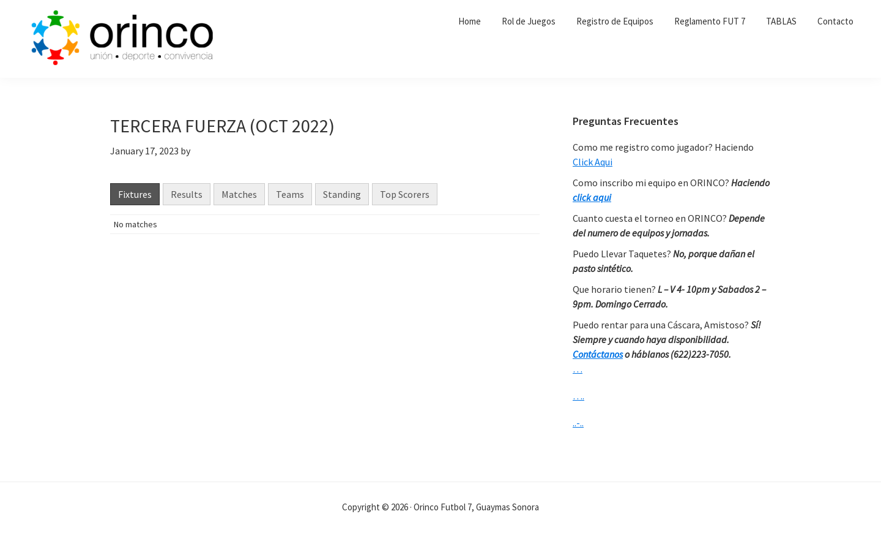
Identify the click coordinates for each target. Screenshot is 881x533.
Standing (342, 194)
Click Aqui (592, 162)
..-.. (578, 423)
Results (187, 194)
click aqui (592, 197)
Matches (239, 194)
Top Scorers (404, 194)
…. (578, 396)
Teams (290, 194)
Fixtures (135, 194)
